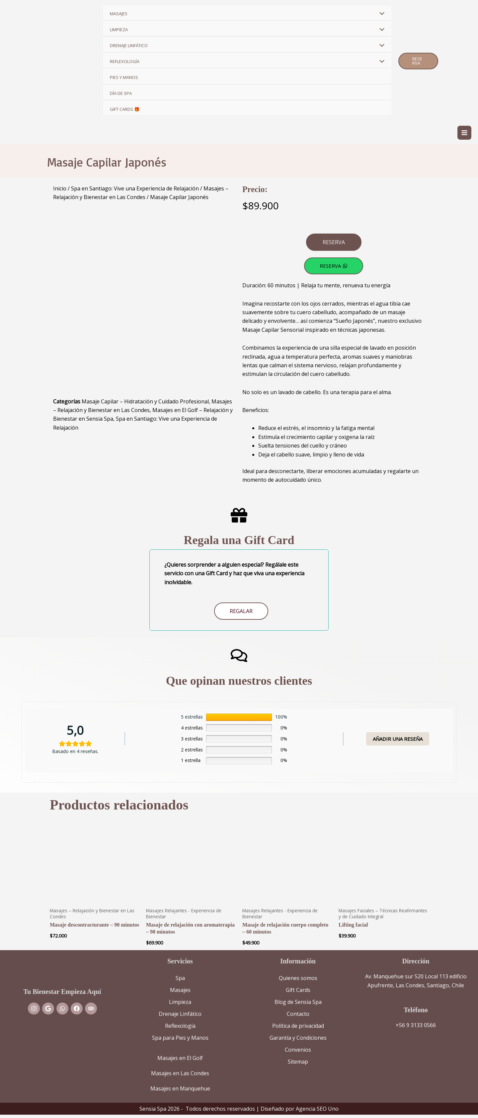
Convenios (298, 1053)
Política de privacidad (298, 1029)
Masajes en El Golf (180, 1061)
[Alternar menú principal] (464, 134)
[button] (418, 61)
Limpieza (180, 1005)
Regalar (241, 614)
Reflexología (180, 1029)
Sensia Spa (152, 1112)
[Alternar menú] (380, 14)
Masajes (180, 993)
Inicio (59, 191)
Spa (180, 981)
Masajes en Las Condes (180, 1076)
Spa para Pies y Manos (180, 1041)
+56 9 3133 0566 (416, 1028)
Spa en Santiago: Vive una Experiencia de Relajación (135, 191)
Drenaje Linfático (180, 1017)
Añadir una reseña (398, 741)
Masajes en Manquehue (180, 1091)
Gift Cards (298, 993)
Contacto (298, 1017)
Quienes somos (298, 981)
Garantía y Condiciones (298, 1041)
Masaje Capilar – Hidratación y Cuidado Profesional (145, 404)
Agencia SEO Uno (317, 1112)
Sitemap (298, 1065)
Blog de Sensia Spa (298, 1005)
